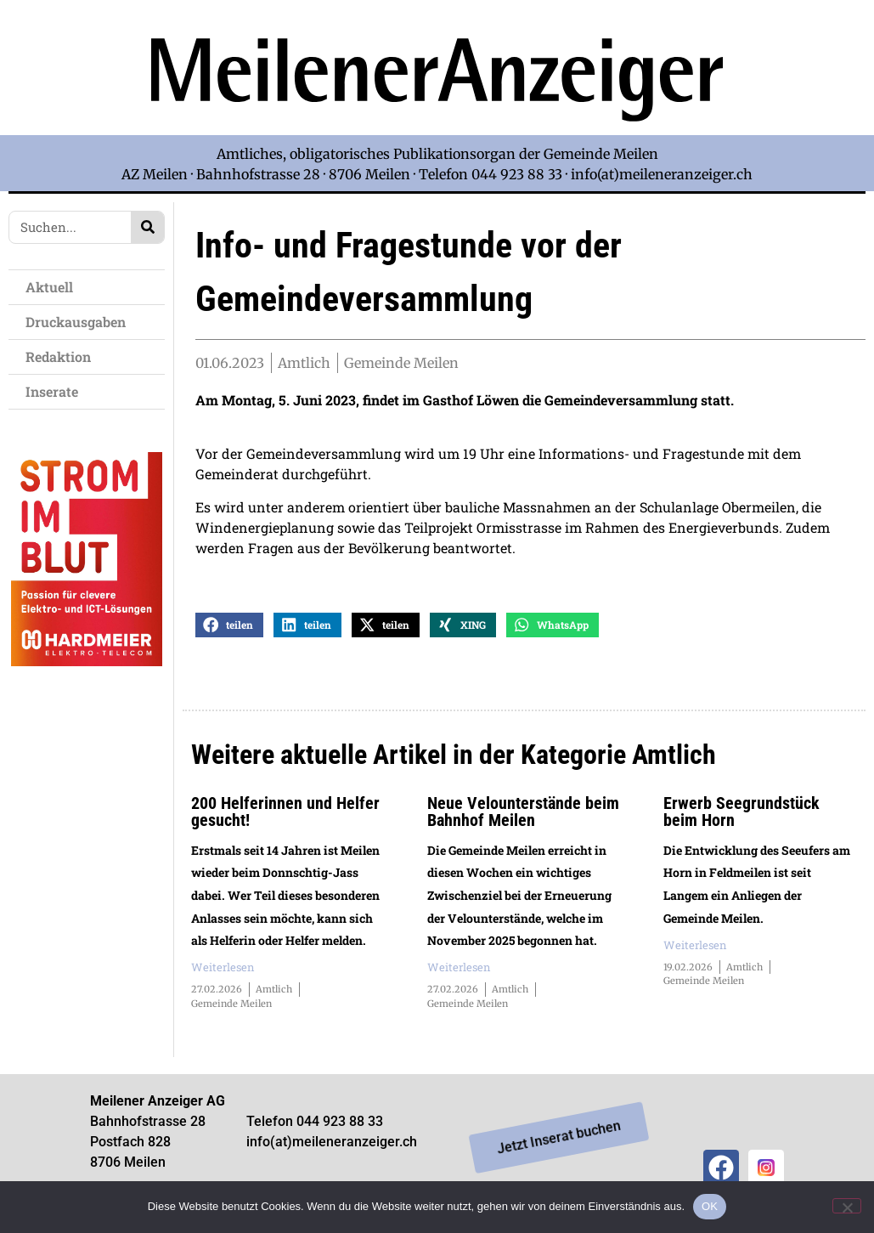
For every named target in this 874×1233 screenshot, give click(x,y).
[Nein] (846, 1205)
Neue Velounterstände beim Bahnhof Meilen (523, 824)
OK (710, 1206)
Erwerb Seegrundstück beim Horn (741, 824)
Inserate (56, 391)
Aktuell (53, 287)
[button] (229, 637)
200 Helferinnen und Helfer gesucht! (285, 824)
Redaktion (62, 356)
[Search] (147, 227)
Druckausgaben (75, 322)
